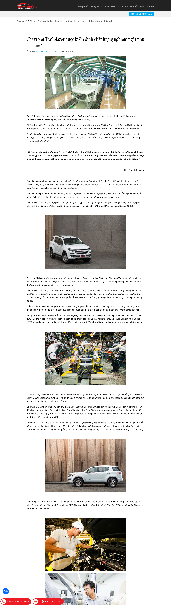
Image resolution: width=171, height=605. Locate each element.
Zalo (5, 591)
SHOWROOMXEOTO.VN (46, 51)
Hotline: (141, 14)
